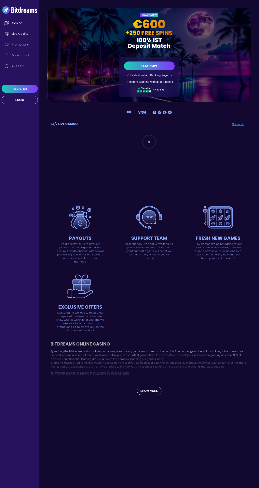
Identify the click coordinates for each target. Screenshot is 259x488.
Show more (149, 390)
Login (19, 100)
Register (20, 88)
